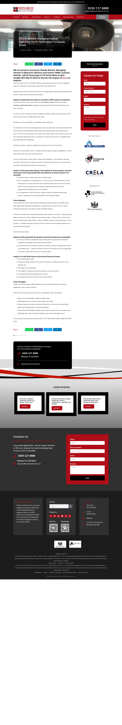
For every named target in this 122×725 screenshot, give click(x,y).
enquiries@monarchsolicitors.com (97, 11)
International (36, 17)
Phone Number (89, 88)
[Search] (71, 507)
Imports (21, 335)
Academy (57, 17)
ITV (25, 335)
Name (86, 80)
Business (25, 17)
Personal (16, 17)
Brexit (65, 77)
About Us (47, 17)
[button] (29, 63)
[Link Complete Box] (29, 403)
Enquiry (86, 104)
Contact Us (80, 17)
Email (86, 96)
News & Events (68, 17)
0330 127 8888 (98, 8)
